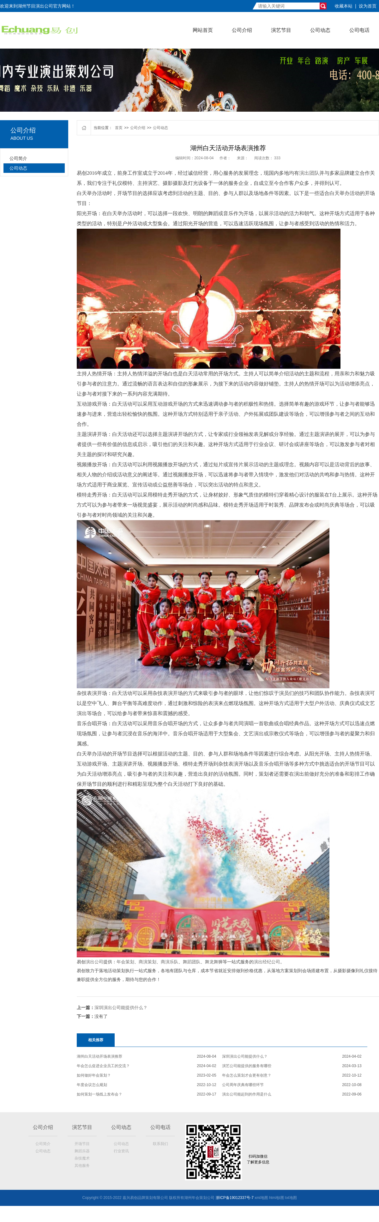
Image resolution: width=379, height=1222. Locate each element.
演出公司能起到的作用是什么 (246, 1094)
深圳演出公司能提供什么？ (120, 1007)
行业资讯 (121, 1151)
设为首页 (367, 6)
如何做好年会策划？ (94, 1075)
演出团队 (309, 173)
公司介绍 (242, 30)
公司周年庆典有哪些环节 (243, 1085)
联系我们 (160, 1144)
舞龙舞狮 (214, 961)
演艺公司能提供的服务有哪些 (246, 1066)
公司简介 (18, 158)
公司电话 (359, 30)
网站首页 (203, 30)
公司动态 (320, 30)
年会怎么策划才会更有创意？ (246, 1075)
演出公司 (94, 961)
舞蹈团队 (192, 961)
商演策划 (147, 961)
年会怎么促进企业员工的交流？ (103, 1066)
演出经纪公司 (267, 961)
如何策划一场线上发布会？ (99, 1094)
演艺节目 (281, 30)
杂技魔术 (82, 1158)
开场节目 (82, 1144)
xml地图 (261, 1198)
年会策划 (125, 961)
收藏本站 (343, 6)
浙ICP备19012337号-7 (235, 1198)
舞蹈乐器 (82, 1151)
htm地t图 (276, 1198)
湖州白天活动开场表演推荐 (99, 1056)
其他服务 (82, 1165)
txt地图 (291, 1198)
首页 (119, 128)
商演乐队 (169, 961)
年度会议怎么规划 (92, 1085)
